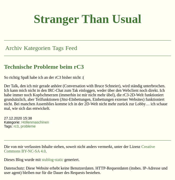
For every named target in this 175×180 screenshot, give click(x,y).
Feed (71, 48)
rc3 (16, 126)
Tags (58, 48)
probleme (28, 126)
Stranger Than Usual (87, 19)
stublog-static (52, 160)
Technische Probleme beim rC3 (44, 67)
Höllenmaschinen (35, 122)
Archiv (13, 48)
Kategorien (37, 48)
